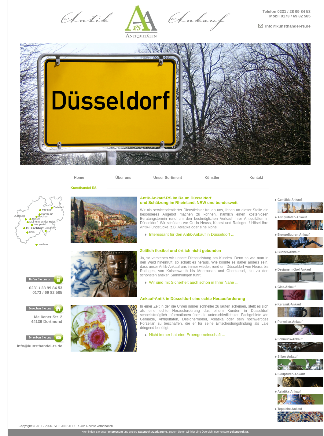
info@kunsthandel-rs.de (288, 26)
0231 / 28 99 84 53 (294, 11)
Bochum (43, 216)
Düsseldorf (34, 228)
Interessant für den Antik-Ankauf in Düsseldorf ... (191, 234)
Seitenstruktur (239, 431)
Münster (47, 209)
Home (79, 178)
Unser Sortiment (167, 178)
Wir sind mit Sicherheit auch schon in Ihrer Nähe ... (194, 282)
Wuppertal (40, 224)
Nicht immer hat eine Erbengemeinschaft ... (187, 334)
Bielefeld (58, 207)
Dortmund (47, 214)
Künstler (211, 178)
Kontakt (256, 178)
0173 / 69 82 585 (296, 16)
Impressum (115, 431)
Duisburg (19, 215)
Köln (32, 232)
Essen (36, 218)
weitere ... (44, 244)
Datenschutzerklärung (152, 431)
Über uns (123, 178)
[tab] (204, 234)
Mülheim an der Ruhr (42, 221)
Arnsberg (51, 228)
